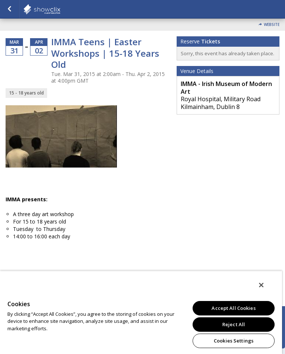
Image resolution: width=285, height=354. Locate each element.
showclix (60, 9)
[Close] (261, 285)
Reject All (233, 324)
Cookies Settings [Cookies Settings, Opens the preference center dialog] (233, 340)
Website (271, 24)
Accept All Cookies (233, 308)
